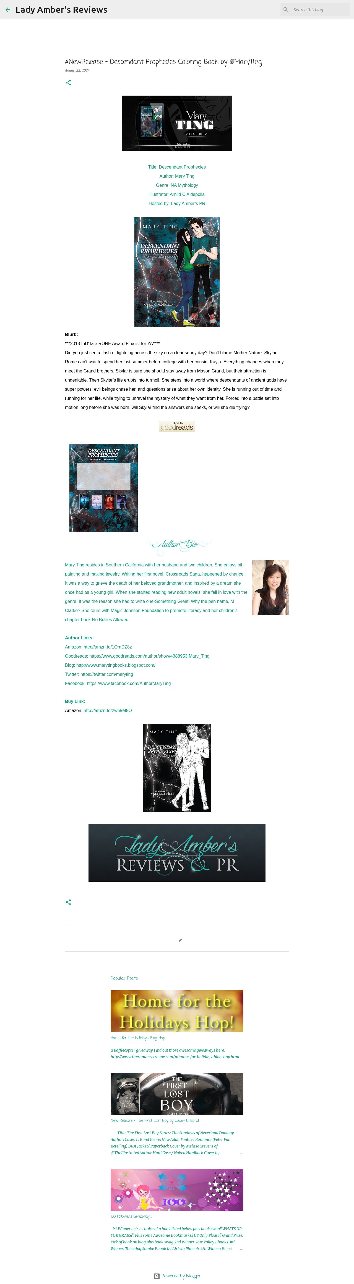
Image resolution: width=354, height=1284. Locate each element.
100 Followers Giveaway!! (131, 1217)
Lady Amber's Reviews (61, 9)
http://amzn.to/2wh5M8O (108, 710)
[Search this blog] (320, 9)
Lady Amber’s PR (188, 203)
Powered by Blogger (177, 1276)
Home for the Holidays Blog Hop (138, 1038)
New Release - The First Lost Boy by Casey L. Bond (155, 1121)
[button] (68, 83)
